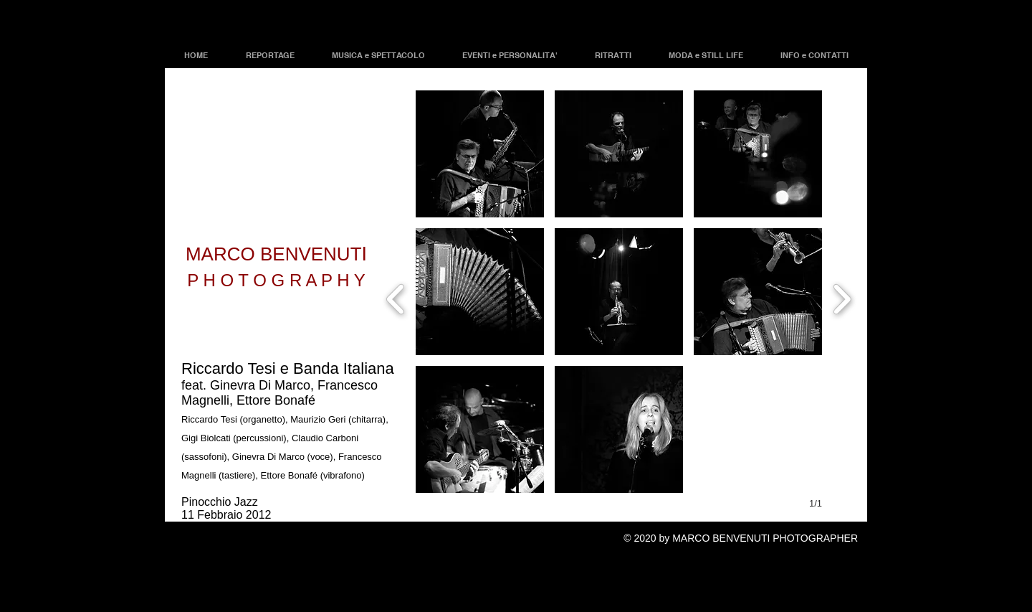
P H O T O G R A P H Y (276, 280)
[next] (842, 297)
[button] (480, 153)
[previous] (396, 297)
